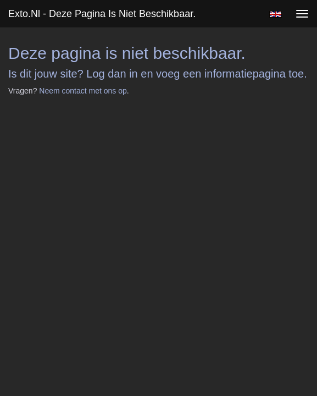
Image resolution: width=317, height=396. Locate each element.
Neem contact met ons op (83, 90)
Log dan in (111, 74)
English (275, 14)
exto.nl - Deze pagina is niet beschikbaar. (102, 13)
